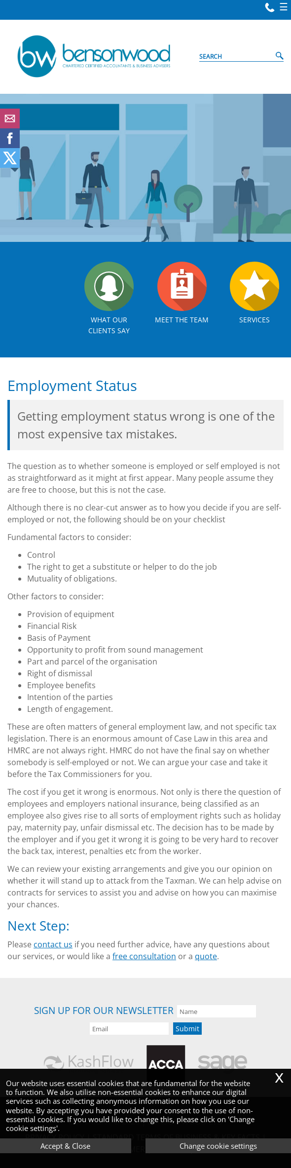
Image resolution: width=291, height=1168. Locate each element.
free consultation (144, 956)
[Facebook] (10, 145)
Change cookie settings (218, 1146)
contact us (53, 944)
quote (206, 956)
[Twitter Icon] (10, 164)
